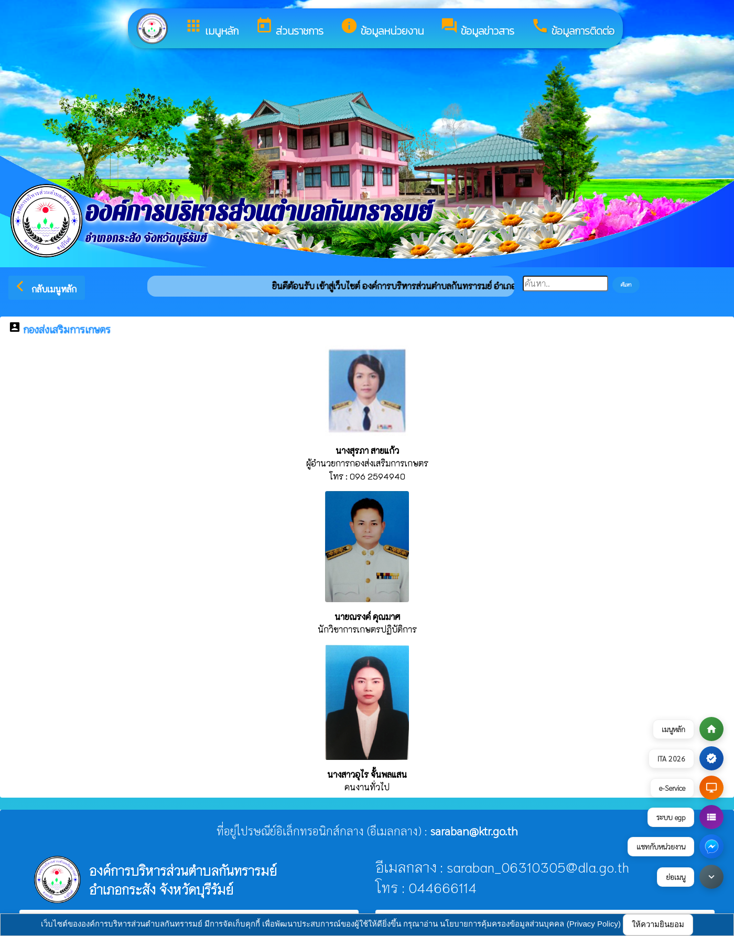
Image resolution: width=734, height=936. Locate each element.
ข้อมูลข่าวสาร (477, 28)
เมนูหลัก (212, 28)
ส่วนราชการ (289, 28)
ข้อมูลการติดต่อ (572, 28)
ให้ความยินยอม (658, 924)
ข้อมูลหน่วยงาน (382, 28)
